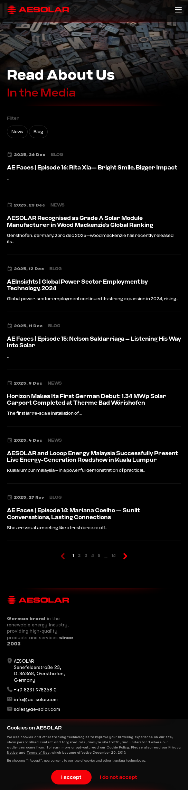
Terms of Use (38, 752)
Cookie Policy (117, 747)
